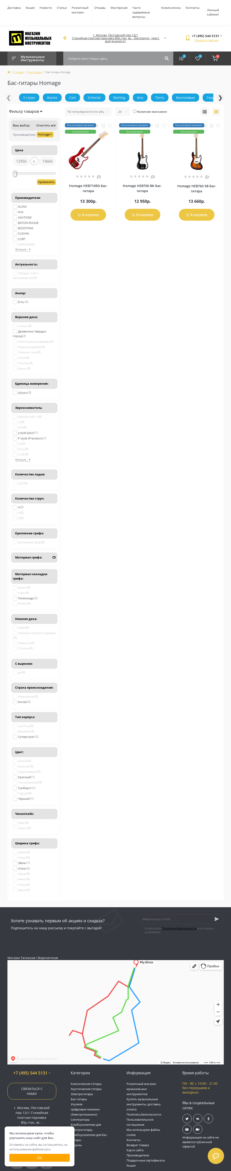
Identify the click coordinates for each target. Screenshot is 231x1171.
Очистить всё (46, 125)
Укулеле (76, 1104)
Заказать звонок (207, 40)
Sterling (119, 97)
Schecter (94, 97)
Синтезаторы (80, 1119)
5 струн (29, 97)
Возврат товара (138, 1145)
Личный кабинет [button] (213, 12)
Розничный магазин (80, 10)
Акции (30, 8)
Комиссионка (171, 8)
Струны (76, 1145)
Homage (45, 134)
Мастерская (118, 8)
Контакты (193, 8)
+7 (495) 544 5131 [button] (31, 1073)
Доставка (14, 8)
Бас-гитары (35, 72)
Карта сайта (135, 1150)
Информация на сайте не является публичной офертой (200, 1141)
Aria (140, 97)
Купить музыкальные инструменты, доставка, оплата (144, 1104)
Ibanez (52, 97)
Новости (46, 8)
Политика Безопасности (179, 928)
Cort (72, 97)
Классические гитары (86, 1084)
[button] (115, 38)
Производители (138, 1155)
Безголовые (185, 97)
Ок (39, 1157)
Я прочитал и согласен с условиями (180, 930)
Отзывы (100, 8)
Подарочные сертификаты (146, 1160)
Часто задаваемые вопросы (141, 12)
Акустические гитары (86, 1089)
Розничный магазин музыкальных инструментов (141, 1089)
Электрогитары (82, 1094)
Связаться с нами (32, 1091)
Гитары (18, 72)
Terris (159, 97)
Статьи (62, 8)
